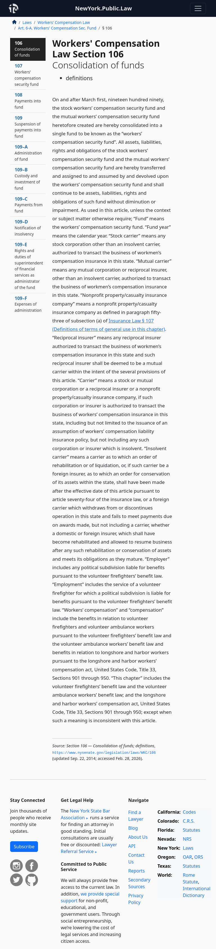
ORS (198, 857)
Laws (27, 22)
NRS (187, 839)
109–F (28, 304)
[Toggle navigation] (198, 8)
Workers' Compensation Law (64, 22)
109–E (29, 265)
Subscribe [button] (24, 846)
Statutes (191, 830)
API (131, 846)
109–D (28, 228)
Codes (189, 812)
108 (28, 101)
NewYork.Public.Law (103, 8)
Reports (136, 871)
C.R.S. (189, 821)
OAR (187, 857)
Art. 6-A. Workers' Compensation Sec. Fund (57, 28)
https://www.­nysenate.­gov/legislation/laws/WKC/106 (104, 753)
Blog (133, 828)
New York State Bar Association (85, 814)
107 (28, 75)
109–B (27, 178)
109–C (29, 205)
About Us (138, 837)
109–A (28, 153)
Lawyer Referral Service (89, 848)
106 (27, 49)
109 (28, 127)
